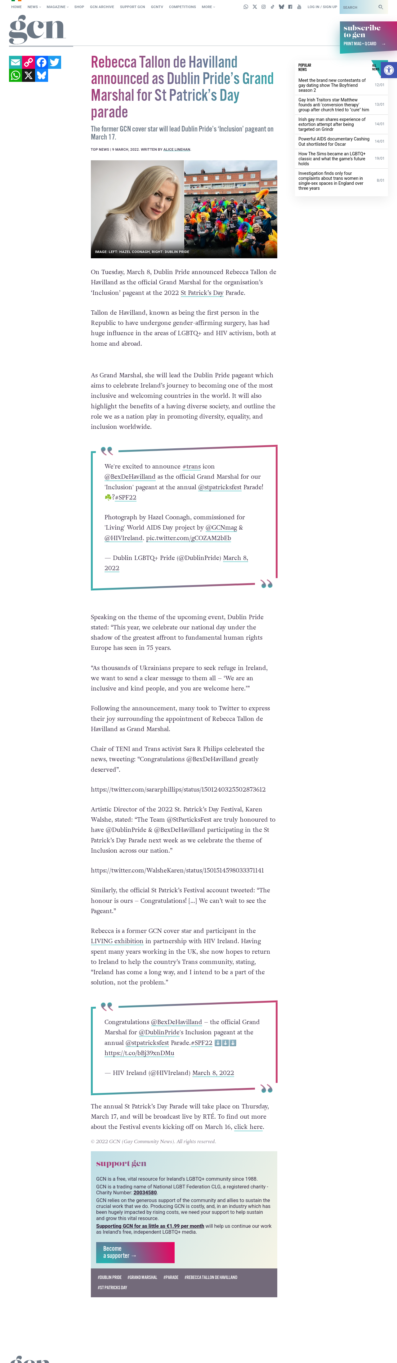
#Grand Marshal (142, 1262)
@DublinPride (159, 1016)
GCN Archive (102, 7)
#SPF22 (125, 497)
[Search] (381, 7)
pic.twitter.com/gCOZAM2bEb (188, 537)
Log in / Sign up (322, 7)
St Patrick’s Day (202, 292)
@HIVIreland (124, 537)
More (207, 7)
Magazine (56, 7)
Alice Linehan (176, 149)
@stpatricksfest (220, 486)
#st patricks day (112, 1272)
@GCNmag (221, 527)
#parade (170, 1262)
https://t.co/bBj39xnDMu (139, 1037)
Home (16, 7)
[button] (389, 70)
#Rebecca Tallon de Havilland (211, 1262)
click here (248, 1111)
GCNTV (157, 7)
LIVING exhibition (117, 925)
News (33, 7)
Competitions (182, 7)
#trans (191, 466)
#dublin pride (110, 1262)
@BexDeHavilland (130, 476)
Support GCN (132, 7)
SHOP (79, 7)
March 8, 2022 (213, 1057)
